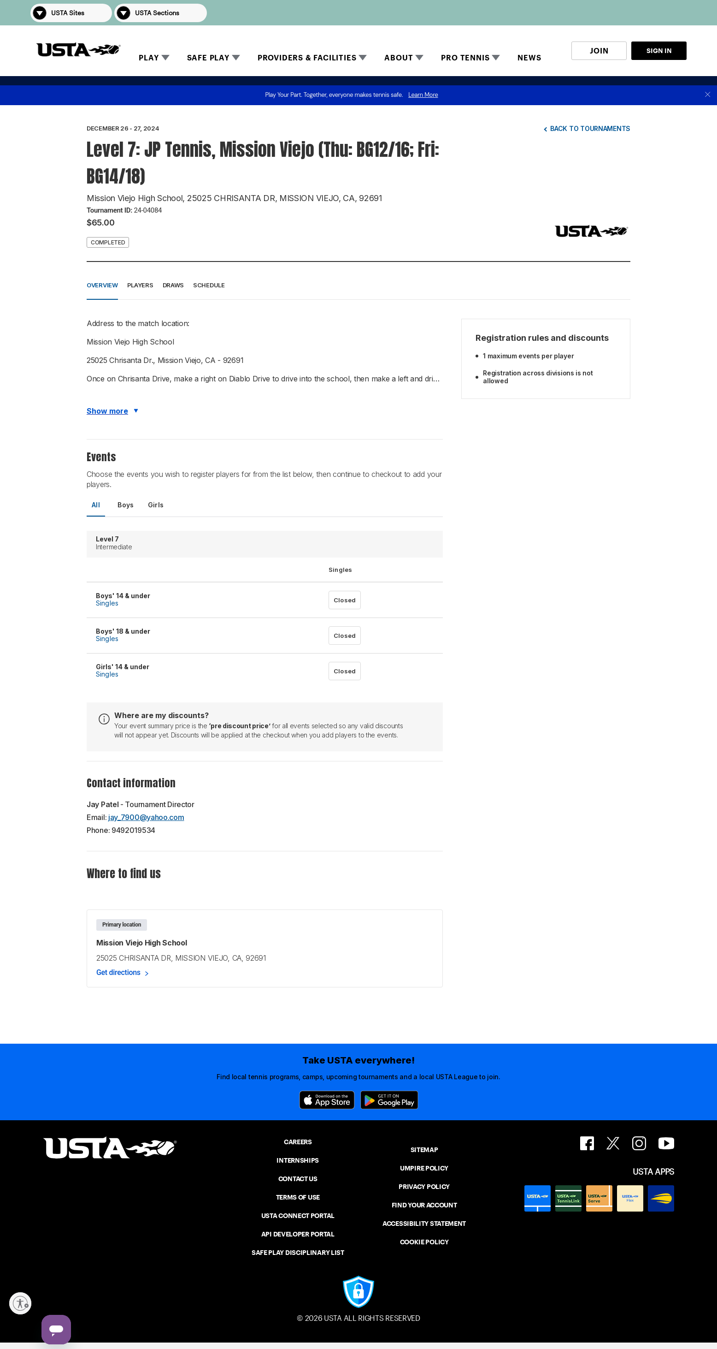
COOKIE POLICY (424, 1242)
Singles (107, 603)
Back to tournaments (590, 128)
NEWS (529, 57)
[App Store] (327, 1100)
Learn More (423, 95)
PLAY (149, 57)
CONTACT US (297, 1179)
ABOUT (398, 57)
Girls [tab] (156, 505)
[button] (674, 12)
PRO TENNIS (465, 57)
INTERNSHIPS (297, 1160)
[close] (708, 95)
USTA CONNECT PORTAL (298, 1215)
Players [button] (140, 285)
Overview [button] (102, 285)
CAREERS (298, 1142)
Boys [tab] (126, 505)
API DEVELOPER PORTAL (298, 1234)
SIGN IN (659, 50)
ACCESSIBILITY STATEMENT (424, 1223)
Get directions (118, 972)
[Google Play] (389, 1100)
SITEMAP (424, 1149)
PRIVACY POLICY (424, 1186)
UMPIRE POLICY (424, 1168)
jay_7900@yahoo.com (146, 817)
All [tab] (96, 505)
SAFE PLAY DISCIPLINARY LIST (298, 1252)
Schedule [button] (209, 285)
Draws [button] (173, 285)
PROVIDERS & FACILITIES (307, 57)
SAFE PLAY (208, 57)
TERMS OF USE (298, 1197)
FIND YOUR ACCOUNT (424, 1205)
